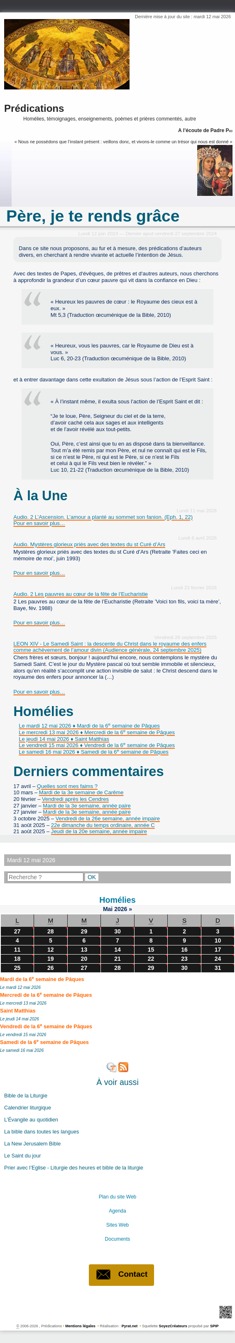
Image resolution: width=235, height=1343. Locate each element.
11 (17, 949)
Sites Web (117, 1225)
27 (17, 931)
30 (117, 931)
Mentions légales (80, 1326)
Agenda (117, 1211)
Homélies (117, 899)
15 (151, 949)
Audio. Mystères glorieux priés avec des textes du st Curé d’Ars (89, 544)
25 (17, 967)
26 (50, 967)
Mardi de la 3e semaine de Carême (81, 792)
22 (151, 958)
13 (84, 949)
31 (218, 967)
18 (17, 958)
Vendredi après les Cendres (75, 799)
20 (84, 958)
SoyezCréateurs (173, 1326)
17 (218, 949)
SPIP (214, 1326)
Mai (108, 909)
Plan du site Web (118, 1197)
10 (218, 940)
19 (50, 958)
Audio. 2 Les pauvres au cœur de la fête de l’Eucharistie (80, 594)
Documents (117, 1239)
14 (117, 949)
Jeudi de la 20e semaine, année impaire (99, 831)
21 (117, 958)
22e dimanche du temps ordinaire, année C (103, 825)
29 (84, 931)
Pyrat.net (130, 1326)
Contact (121, 1275)
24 (218, 958)
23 (184, 958)
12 (50, 949)
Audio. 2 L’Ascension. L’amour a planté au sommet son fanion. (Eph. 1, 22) (103, 517)
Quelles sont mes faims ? (67, 786)
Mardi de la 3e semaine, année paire (87, 806)
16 (184, 949)
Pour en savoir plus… (39, 523)
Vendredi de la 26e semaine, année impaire (108, 818)
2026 (121, 909)
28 (50, 931)
